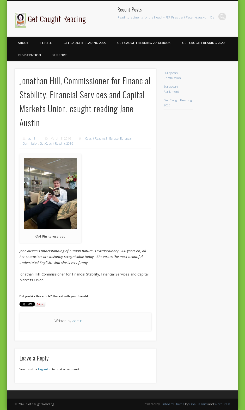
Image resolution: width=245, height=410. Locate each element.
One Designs (198, 404)
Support (59, 55)
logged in (44, 369)
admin (32, 138)
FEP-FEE (46, 43)
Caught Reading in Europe (102, 138)
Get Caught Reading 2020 (203, 43)
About (23, 43)
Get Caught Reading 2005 (84, 43)
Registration (29, 55)
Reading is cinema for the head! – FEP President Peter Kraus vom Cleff (166, 17)
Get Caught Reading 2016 (56, 143)
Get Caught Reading (57, 18)
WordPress (222, 404)
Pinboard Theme (172, 404)
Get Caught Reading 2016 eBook (144, 43)
